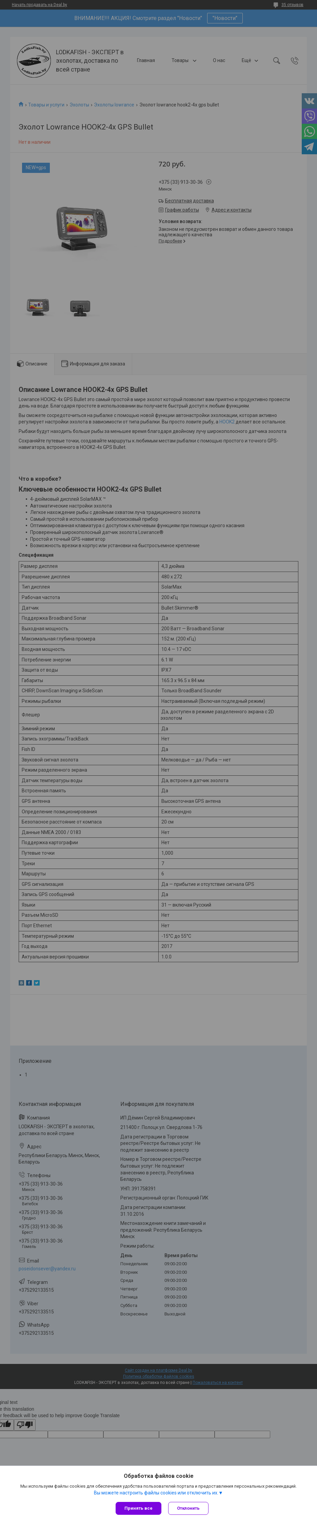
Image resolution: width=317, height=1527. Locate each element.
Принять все (138, 1508)
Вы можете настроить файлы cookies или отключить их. (156, 1492)
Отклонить (188, 1508)
